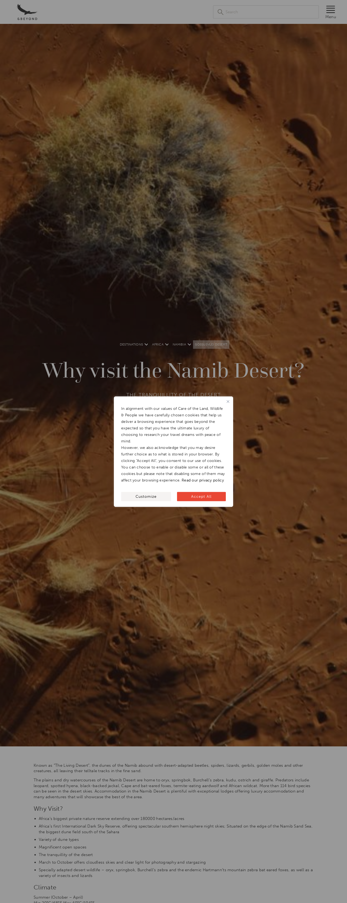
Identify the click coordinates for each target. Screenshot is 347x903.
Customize (146, 496)
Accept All (201, 496)
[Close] (228, 401)
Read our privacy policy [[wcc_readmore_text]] (203, 480)
